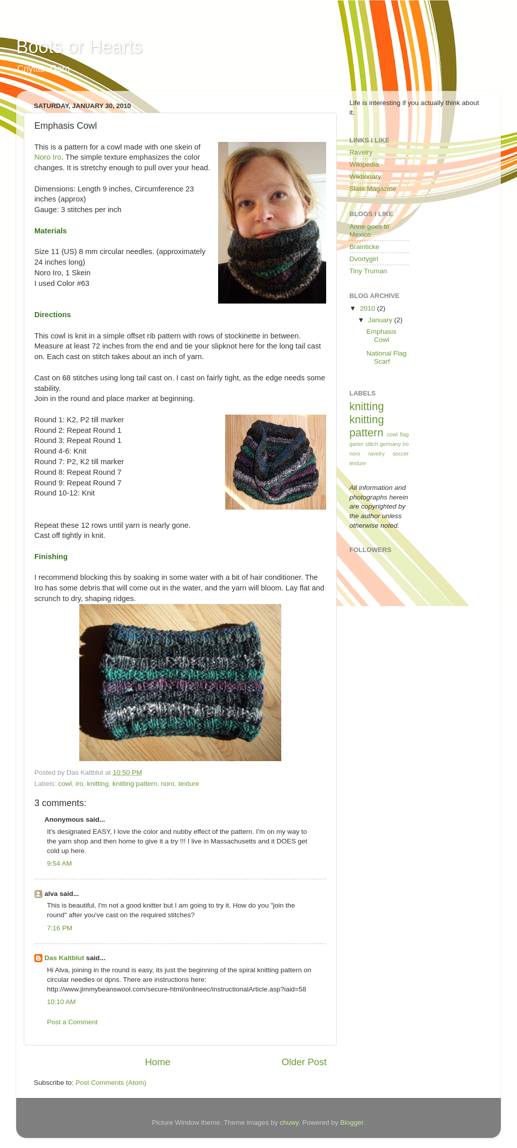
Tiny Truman (368, 271)
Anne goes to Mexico (369, 230)
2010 (368, 308)
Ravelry (361, 152)
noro (168, 783)
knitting (98, 783)
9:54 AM (59, 863)
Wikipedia (364, 164)
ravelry (376, 454)
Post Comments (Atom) (111, 1082)
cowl (65, 783)
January (381, 320)
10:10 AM (61, 1002)
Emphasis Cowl (381, 335)
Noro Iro (48, 157)
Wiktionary (365, 176)
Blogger (352, 1122)
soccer (401, 454)
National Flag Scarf (387, 357)
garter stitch (363, 444)
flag (404, 434)
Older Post (304, 1062)
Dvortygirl (363, 259)
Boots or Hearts (79, 46)
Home (157, 1062)
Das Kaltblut (64, 958)
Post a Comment (72, 1022)
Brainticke (364, 247)
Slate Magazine (372, 188)
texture (188, 783)
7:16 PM (59, 928)
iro (79, 783)
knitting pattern (135, 783)
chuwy (289, 1122)
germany (390, 444)
